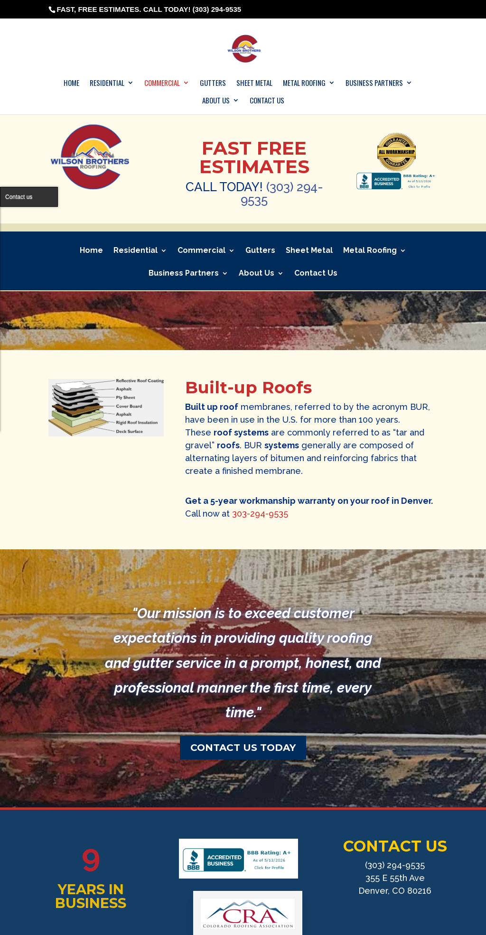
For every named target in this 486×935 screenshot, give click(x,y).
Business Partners (374, 83)
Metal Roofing (304, 83)
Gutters (213, 83)
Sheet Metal (254, 83)
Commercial (162, 83)
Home (71, 83)
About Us (216, 100)
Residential (107, 83)
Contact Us (267, 100)
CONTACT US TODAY (243, 747)
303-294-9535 (260, 513)
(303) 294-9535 (282, 193)
